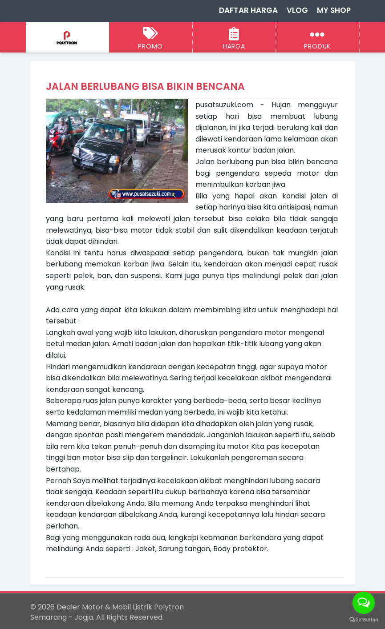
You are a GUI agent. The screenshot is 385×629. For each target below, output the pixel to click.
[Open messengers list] (364, 603)
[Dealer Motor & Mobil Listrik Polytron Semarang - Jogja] (67, 38)
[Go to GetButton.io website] (363, 620)
